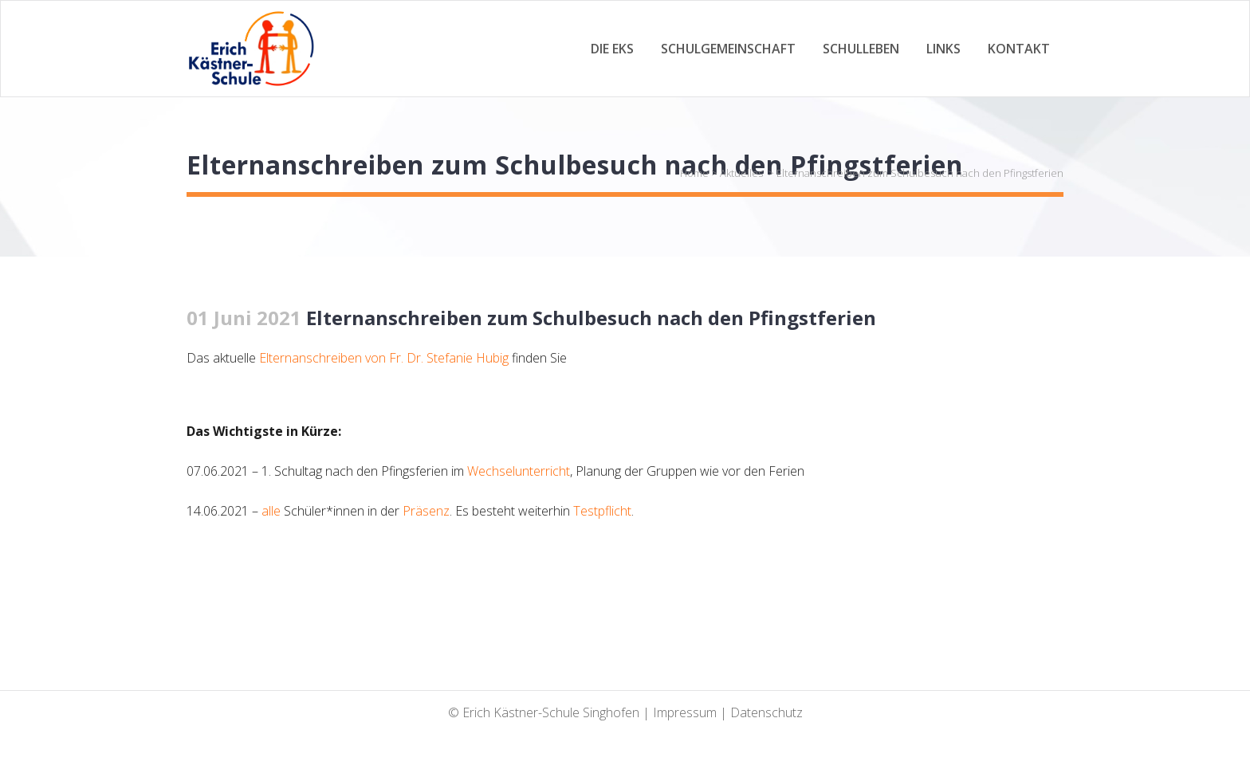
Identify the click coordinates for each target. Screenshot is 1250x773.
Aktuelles (741, 173)
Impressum (685, 712)
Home (694, 173)
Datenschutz (766, 712)
